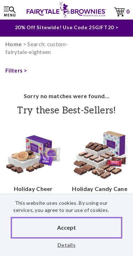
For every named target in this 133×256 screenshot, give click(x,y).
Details (66, 245)
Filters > (16, 70)
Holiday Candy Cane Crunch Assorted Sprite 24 (100, 172)
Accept (66, 227)
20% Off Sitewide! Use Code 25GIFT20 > (66, 26)
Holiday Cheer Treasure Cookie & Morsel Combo (33, 175)
